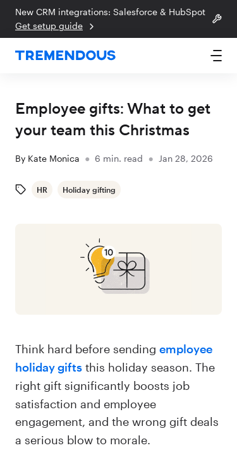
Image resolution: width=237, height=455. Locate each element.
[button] (216, 55)
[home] (65, 56)
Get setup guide (56, 26)
